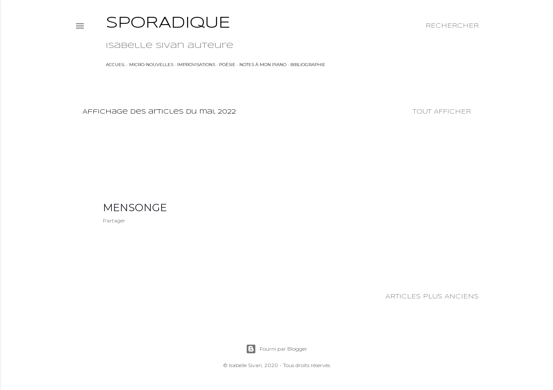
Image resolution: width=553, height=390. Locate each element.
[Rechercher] (452, 26)
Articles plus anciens (432, 297)
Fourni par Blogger (276, 349)
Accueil (115, 64)
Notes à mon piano (262, 64)
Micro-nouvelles (151, 64)
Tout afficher (442, 112)
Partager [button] (114, 220)
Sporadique (168, 23)
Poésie (227, 64)
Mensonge (135, 207)
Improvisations (196, 64)
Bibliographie (307, 64)
